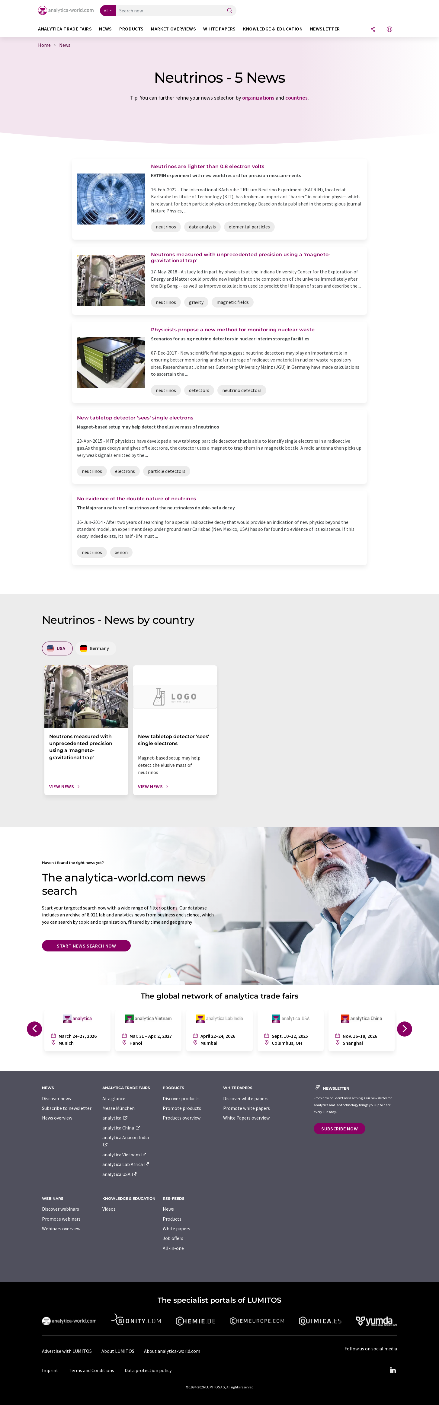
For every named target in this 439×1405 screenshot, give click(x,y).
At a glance (113, 1098)
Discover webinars (60, 1209)
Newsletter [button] (325, 29)
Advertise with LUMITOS (67, 1351)
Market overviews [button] (173, 29)
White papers (176, 1228)
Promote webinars (61, 1219)
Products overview (181, 1118)
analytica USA (119, 1174)
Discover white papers (245, 1098)
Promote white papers (246, 1108)
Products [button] (131, 29)
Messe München (118, 1108)
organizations (258, 97)
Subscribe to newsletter (66, 1108)
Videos (109, 1209)
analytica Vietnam (124, 1155)
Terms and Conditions (91, 1370)
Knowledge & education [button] (273, 29)
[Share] (373, 29)
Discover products (181, 1098)
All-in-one (173, 1248)
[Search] (230, 11)
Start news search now (86, 946)
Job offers (173, 1238)
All (106, 10)
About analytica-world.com (172, 1351)
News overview (57, 1118)
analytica (115, 1118)
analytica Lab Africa (125, 1164)
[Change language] (389, 29)
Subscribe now (339, 1129)
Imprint (50, 1370)
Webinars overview (61, 1228)
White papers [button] (219, 29)
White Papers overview (246, 1118)
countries (296, 97)
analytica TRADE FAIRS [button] (65, 29)
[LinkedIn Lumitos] (393, 1370)
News (168, 1209)
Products (172, 1219)
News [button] (105, 29)
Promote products (182, 1108)
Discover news (56, 1098)
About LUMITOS (117, 1351)
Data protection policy (148, 1370)
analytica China (121, 1128)
